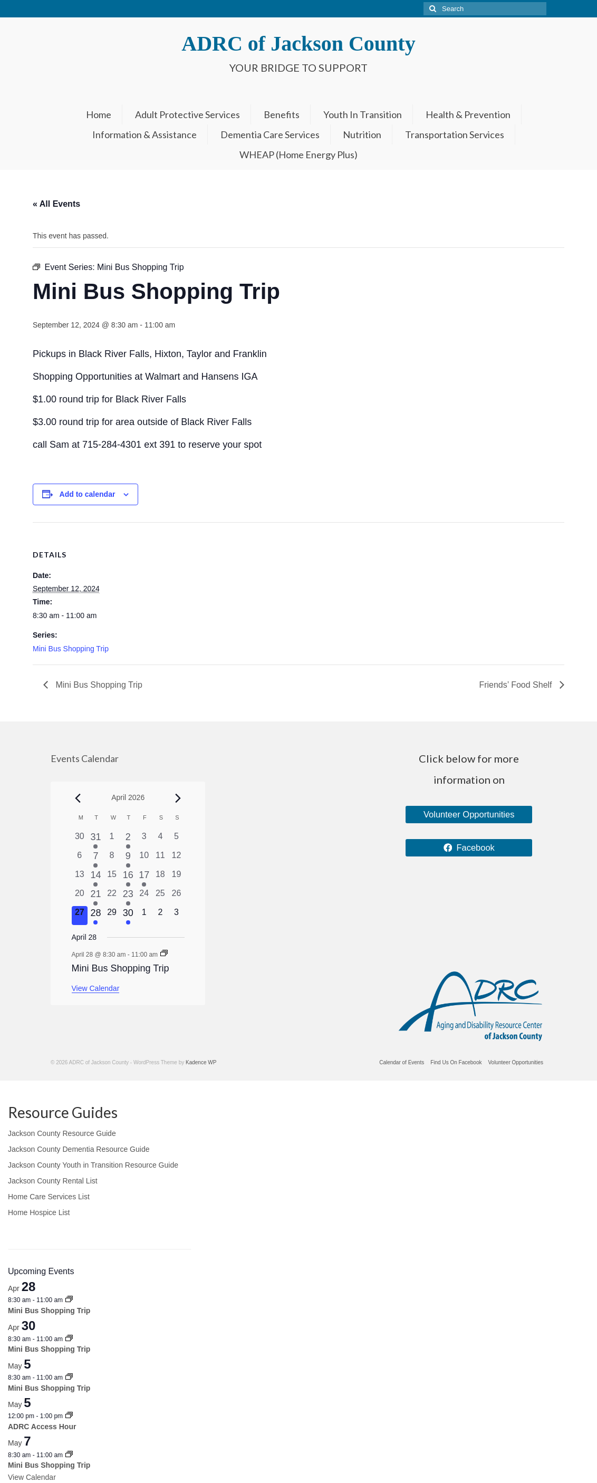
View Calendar (96, 988)
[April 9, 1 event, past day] (128, 858)
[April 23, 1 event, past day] (128, 896)
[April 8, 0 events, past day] (112, 858)
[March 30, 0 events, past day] (80, 839)
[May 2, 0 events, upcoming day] (160, 915)
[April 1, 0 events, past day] (112, 839)
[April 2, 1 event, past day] (128, 839)
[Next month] (178, 798)
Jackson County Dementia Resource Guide (78, 1149)
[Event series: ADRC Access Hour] (69, 1416)
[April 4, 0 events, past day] (160, 839)
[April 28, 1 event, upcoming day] (96, 915)
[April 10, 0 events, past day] (144, 858)
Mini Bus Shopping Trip (71, 648)
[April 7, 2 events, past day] (96, 858)
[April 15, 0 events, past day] (112, 877)
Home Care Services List (49, 1196)
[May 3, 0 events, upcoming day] (176, 915)
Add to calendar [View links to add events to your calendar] (87, 494)
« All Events (56, 203)
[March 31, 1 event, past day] (96, 839)
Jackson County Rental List (53, 1181)
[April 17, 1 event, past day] (144, 877)
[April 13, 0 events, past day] (80, 877)
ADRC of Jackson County (298, 43)
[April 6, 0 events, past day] (80, 858)
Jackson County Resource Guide (62, 1133)
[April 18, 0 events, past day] (160, 877)
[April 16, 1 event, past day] (128, 877)
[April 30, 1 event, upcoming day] (128, 915)
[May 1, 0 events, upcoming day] (144, 915)
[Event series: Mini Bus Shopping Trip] (164, 954)
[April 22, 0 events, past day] (112, 896)
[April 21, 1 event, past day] (96, 896)
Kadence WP (201, 1062)
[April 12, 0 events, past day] (176, 858)
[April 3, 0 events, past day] (144, 839)
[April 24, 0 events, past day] (144, 896)
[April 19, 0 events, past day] (176, 877)
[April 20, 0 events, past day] (80, 896)
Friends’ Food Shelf (516, 684)
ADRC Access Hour (42, 1426)
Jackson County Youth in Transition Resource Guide (93, 1165)
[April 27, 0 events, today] (80, 915)
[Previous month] (78, 798)
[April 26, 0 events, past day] (176, 896)
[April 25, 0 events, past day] (160, 896)
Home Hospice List (39, 1212)
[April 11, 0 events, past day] (160, 858)
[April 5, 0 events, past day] (176, 839)
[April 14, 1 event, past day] (96, 877)
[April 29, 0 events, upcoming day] (112, 915)
